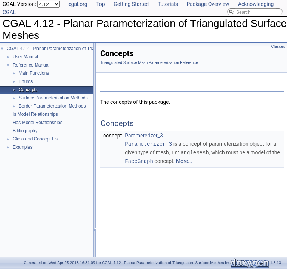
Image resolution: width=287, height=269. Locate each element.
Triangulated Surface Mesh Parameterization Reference (149, 62)
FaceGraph (139, 160)
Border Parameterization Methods (52, 106)
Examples (23, 147)
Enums (26, 81)
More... (184, 160)
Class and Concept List (36, 139)
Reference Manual (31, 65)
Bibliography (25, 130)
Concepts (28, 89)
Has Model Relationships (37, 122)
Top (100, 4)
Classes (278, 46)
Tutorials (168, 4)
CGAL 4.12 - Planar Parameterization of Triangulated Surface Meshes (76, 48)
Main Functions (34, 73)
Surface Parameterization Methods (53, 98)
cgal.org (77, 4)
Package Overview (207, 4)
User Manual (25, 56)
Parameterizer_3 (144, 136)
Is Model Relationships (35, 114)
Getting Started (131, 4)
